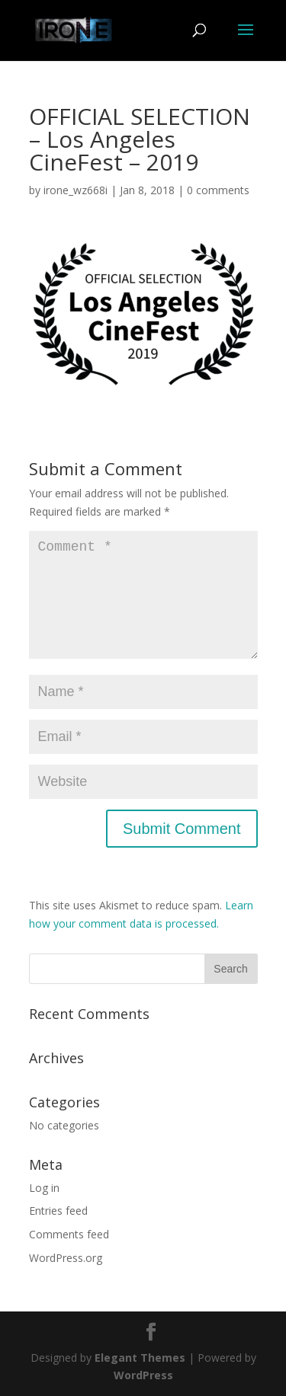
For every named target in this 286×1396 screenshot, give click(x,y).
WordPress (143, 1375)
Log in (44, 1187)
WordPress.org (65, 1258)
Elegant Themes (140, 1357)
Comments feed (69, 1234)
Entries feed (58, 1210)
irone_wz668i (75, 190)
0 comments (218, 190)
